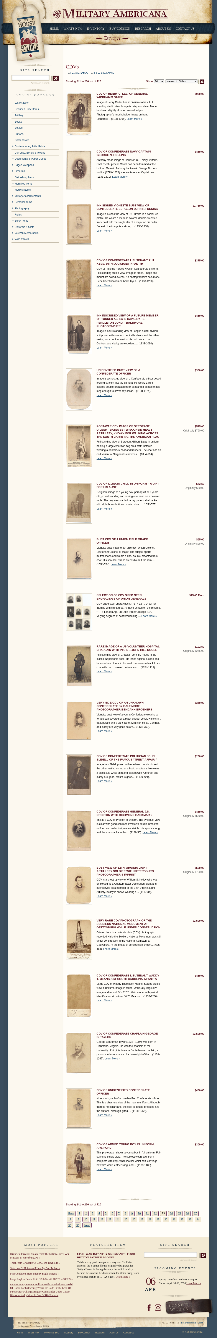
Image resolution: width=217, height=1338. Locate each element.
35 (69, 1225)
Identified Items (23, 183)
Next (87, 1225)
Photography (22, 208)
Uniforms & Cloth (24, 227)
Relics (18, 214)
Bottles (19, 127)
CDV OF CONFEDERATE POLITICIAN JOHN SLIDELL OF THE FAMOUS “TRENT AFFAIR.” (127, 757)
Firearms (20, 171)
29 (157, 1219)
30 (165, 1219)
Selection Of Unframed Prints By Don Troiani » (35, 1268)
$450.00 (199, 151)
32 (182, 1219)
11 (147, 1213)
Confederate (22, 140)
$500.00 (199, 867)
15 (179, 1213)
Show (149, 81)
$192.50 (199, 646)
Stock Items (21, 220)
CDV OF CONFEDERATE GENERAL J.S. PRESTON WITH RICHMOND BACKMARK (124, 813)
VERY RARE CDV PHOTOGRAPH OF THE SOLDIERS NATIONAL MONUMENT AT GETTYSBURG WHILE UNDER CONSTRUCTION (128, 924)
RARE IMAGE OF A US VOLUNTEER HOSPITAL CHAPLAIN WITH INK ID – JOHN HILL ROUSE (128, 648)
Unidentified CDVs (103, 73)
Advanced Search (40, 83)
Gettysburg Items (24, 177)
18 (69, 1219)
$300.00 (199, 1144)
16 (187, 1213)
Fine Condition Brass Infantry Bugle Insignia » (34, 1273)
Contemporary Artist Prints (30, 146)
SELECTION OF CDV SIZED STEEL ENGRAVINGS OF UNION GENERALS (121, 597)
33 (190, 1219)
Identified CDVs (79, 73)
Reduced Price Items (27, 109)
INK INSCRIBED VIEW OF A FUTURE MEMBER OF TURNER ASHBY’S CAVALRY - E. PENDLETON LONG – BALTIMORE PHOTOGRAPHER (128, 321)
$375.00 (199, 260)
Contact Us (185, 28)
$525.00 (199, 426)
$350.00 (199, 370)
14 (171, 1213)
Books (18, 121)
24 (117, 1219)
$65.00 (200, 539)
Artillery (19, 115)
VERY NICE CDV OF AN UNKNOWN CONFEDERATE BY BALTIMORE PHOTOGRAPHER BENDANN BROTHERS (124, 706)
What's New (73, 28)
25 (125, 1219)
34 (198, 1219)
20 (85, 1219)
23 (109, 1219)
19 (77, 1219)
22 (101, 1219)
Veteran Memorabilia (26, 233)
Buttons (19, 134)
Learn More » (134, 118)
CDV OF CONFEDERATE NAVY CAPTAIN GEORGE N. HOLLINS (124, 153)
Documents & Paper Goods (30, 158)
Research (143, 28)
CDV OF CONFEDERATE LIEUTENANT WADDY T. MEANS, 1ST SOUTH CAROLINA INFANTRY (128, 977)
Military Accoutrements (28, 196)
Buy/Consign (119, 28)
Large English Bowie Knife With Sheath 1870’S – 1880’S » (41, 1279)
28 (149, 1219)
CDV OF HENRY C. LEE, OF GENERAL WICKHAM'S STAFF (122, 95)
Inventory (96, 28)
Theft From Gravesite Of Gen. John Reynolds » (35, 1262)
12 (155, 1213)
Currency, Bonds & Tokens (30, 152)
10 (139, 1213)
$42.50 (200, 483)
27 (141, 1219)
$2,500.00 (198, 920)
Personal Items (23, 202)
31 (174, 1219)
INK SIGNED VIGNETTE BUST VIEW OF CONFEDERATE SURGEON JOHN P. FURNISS (127, 207)
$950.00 (199, 94)
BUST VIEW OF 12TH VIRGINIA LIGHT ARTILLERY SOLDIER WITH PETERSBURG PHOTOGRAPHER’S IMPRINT (125, 871)
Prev (71, 1213)
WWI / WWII (22, 239)
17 (195, 1213)
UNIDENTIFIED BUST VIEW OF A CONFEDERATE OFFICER (118, 371)
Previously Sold (51, 1333)
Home (54, 28)
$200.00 (199, 756)
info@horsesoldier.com (192, 1322)
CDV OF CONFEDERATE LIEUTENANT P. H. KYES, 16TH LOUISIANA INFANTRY (126, 262)
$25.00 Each (196, 595)
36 (77, 1225)
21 (93, 1219)
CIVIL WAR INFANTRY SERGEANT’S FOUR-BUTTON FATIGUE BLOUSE (106, 1255)
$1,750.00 (198, 205)
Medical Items (23, 189)
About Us (163, 28)
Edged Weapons (24, 165)
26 (133, 1219)
